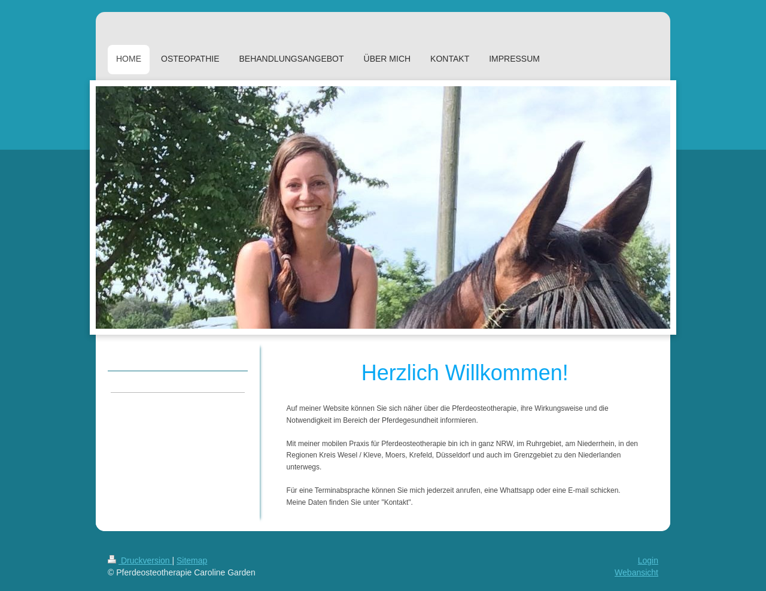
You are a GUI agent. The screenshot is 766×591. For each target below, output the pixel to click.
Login (648, 560)
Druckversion (140, 560)
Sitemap (192, 560)
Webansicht (636, 572)
